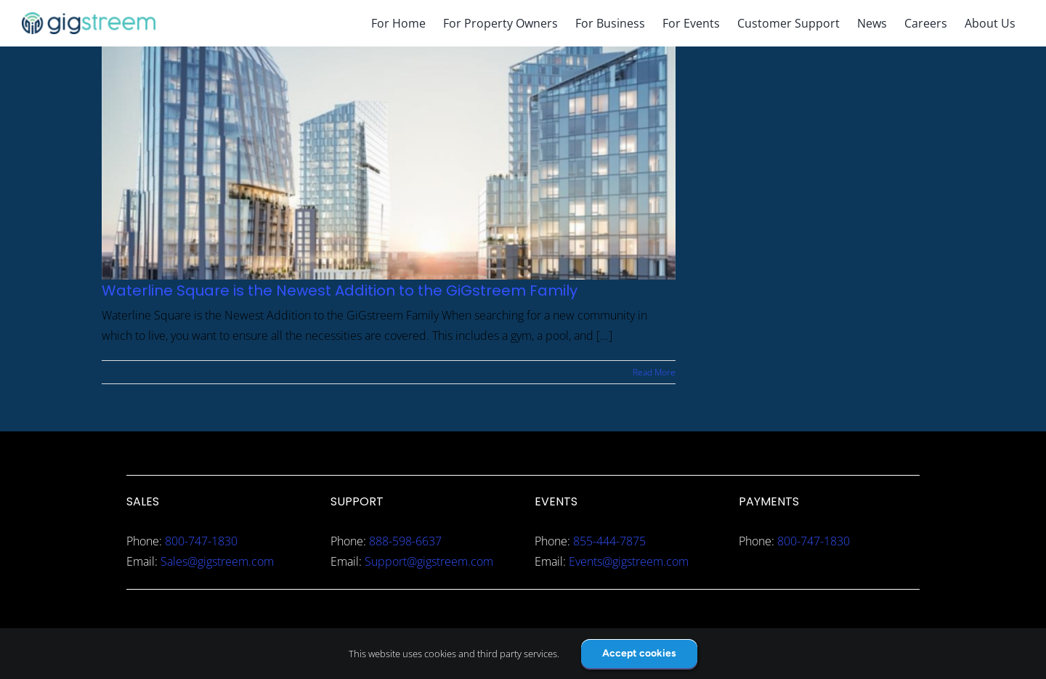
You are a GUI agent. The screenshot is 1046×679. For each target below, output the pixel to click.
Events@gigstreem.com (629, 561)
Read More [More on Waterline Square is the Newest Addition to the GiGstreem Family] (654, 372)
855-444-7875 (609, 541)
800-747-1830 (201, 541)
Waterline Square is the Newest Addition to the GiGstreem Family (339, 290)
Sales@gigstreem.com (217, 561)
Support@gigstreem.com (429, 561)
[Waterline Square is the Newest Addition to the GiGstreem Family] (389, 163)
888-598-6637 (405, 541)
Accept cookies (639, 653)
